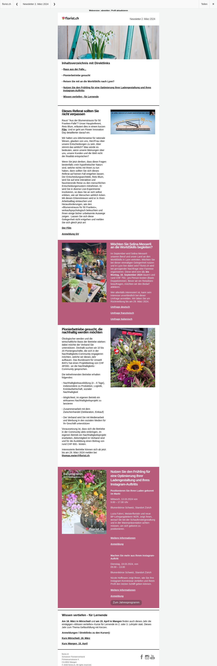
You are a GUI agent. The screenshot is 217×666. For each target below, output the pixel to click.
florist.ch (6, 4)
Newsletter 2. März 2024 (36, 4)
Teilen (204, 4)
